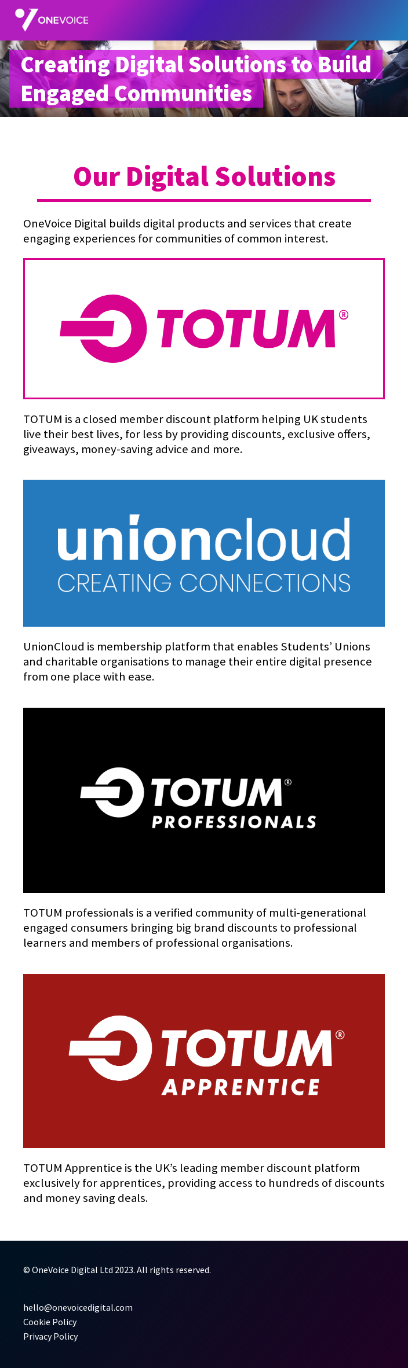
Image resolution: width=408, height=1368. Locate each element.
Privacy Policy (50, 1336)
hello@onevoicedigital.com (78, 1307)
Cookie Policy (49, 1321)
